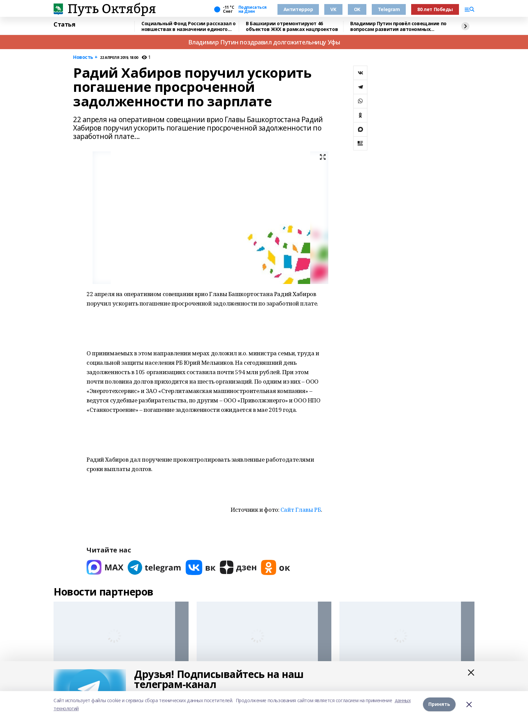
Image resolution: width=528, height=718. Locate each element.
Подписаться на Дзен (252, 9)
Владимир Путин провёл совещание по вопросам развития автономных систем (398, 26)
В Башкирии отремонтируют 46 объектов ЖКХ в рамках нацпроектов (292, 26)
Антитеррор (298, 9)
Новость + (85, 57)
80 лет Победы (435, 9)
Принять (439, 704)
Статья (64, 24)
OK (357, 9)
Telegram (389, 9)
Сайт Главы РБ (300, 509)
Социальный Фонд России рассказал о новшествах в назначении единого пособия (188, 26)
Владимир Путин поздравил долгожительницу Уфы (264, 42)
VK (333, 9)
